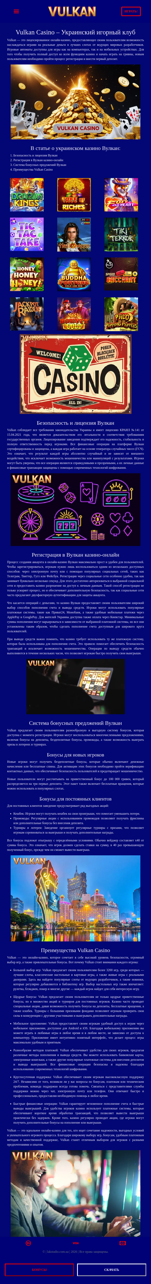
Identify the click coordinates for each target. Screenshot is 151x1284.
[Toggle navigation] (16, 11)
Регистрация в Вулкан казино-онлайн (38, 160)
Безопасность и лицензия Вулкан (35, 155)
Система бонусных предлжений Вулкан (39, 164)
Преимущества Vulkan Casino (33, 169)
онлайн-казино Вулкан (62, 562)
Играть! (131, 11)
